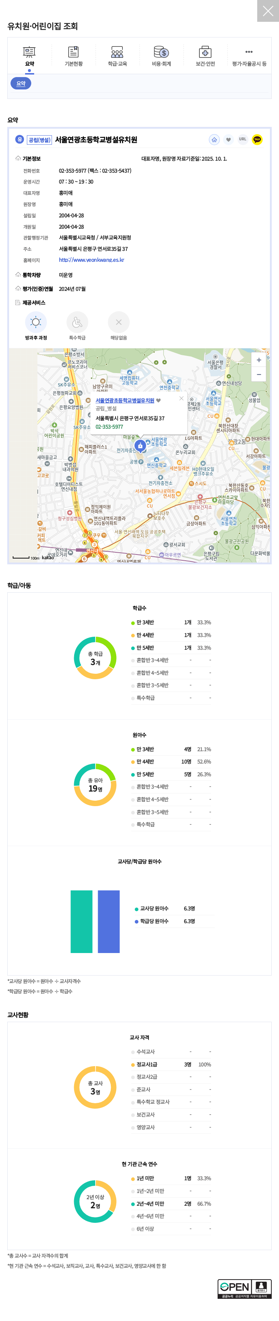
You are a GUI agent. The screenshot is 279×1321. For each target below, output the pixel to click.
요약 (20, 83)
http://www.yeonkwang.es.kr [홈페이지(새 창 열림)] (91, 259)
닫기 (268, 11)
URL (243, 139)
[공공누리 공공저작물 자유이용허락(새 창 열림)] (245, 1296)
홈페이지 (214, 139)
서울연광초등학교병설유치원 (125, 400)
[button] (181, 398)
